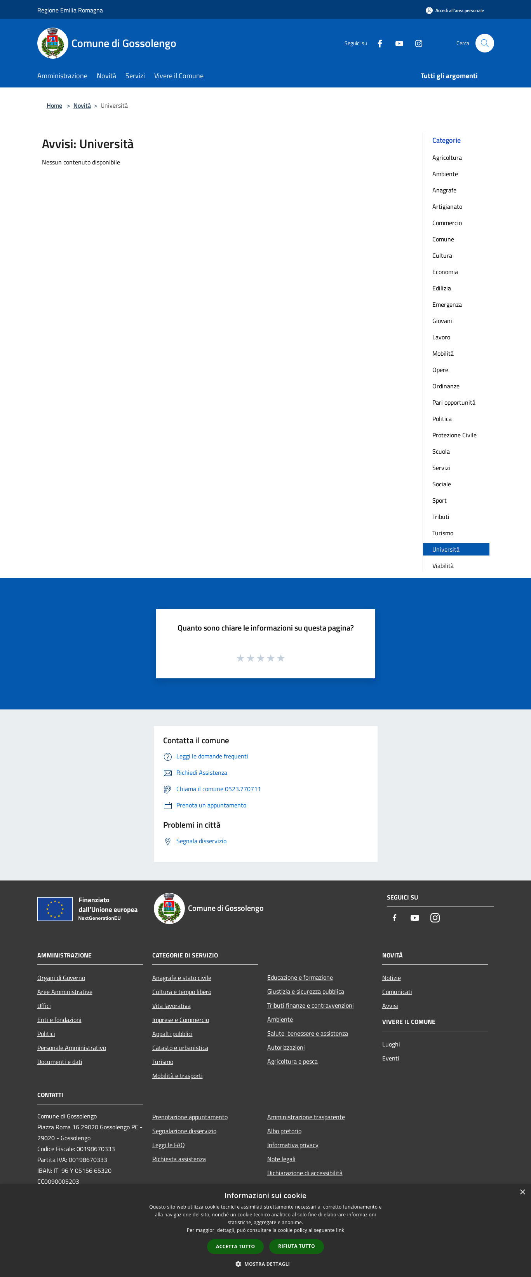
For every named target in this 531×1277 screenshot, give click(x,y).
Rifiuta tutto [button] (296, 1246)
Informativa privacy (293, 1144)
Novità (82, 105)
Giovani (442, 320)
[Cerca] (484, 43)
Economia (445, 271)
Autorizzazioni (286, 1047)
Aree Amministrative (64, 991)
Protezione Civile (454, 435)
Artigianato (447, 206)
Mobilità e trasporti (177, 1075)
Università (446, 549)
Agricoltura (447, 157)
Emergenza (447, 304)
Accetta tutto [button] (235, 1246)
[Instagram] (415, 43)
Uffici (44, 1005)
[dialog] (265, 1230)
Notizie (391, 977)
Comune (443, 239)
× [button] (522, 1192)
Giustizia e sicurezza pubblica (305, 991)
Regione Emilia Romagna (70, 10)
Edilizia (441, 288)
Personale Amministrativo (71, 1047)
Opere (440, 369)
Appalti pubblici (172, 1033)
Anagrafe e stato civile (181, 977)
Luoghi (391, 1044)
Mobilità (443, 353)
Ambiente (445, 173)
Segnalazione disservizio (184, 1130)
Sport (439, 500)
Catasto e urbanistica (180, 1047)
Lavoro (441, 337)
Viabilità (443, 565)
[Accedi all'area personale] (455, 10)
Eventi (390, 1058)
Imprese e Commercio (180, 1019)
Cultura (442, 255)
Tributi (440, 516)
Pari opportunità (453, 402)
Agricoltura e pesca (292, 1061)
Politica (442, 418)
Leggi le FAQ (168, 1144)
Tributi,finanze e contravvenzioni (310, 1005)
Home (54, 105)
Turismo (442, 533)
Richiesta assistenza (179, 1158)
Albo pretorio (284, 1130)
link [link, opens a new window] (340, 1230)
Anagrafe (444, 190)
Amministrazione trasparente (306, 1117)
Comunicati (397, 991)
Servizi (441, 467)
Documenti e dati (59, 1061)
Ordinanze (446, 386)
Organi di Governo (61, 977)
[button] (265, 1264)
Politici (46, 1033)
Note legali (281, 1158)
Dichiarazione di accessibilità (305, 1172)
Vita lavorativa (171, 1005)
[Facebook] (377, 43)
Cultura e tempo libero (181, 991)
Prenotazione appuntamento (190, 1117)
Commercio (447, 222)
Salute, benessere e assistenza (307, 1033)
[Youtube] (396, 43)
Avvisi (390, 1005)
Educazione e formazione (300, 977)
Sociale (441, 484)
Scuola (441, 451)
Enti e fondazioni (59, 1019)
